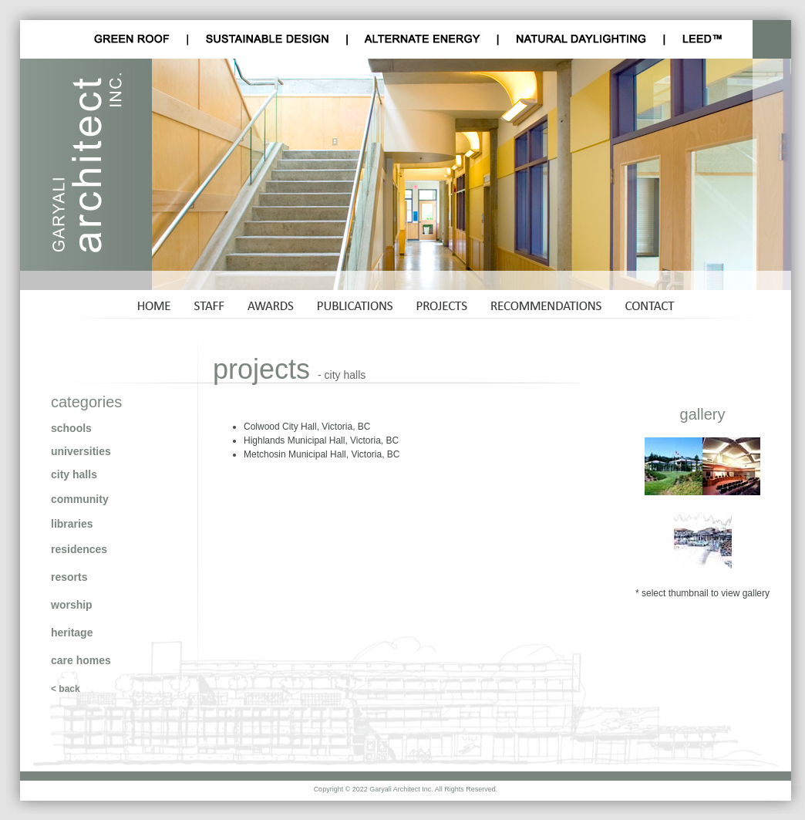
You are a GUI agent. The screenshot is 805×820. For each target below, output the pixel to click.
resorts (69, 577)
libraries (72, 524)
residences (79, 549)
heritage (72, 632)
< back (65, 688)
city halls (74, 474)
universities (81, 451)
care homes (81, 660)
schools (71, 428)
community (80, 499)
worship (72, 605)
